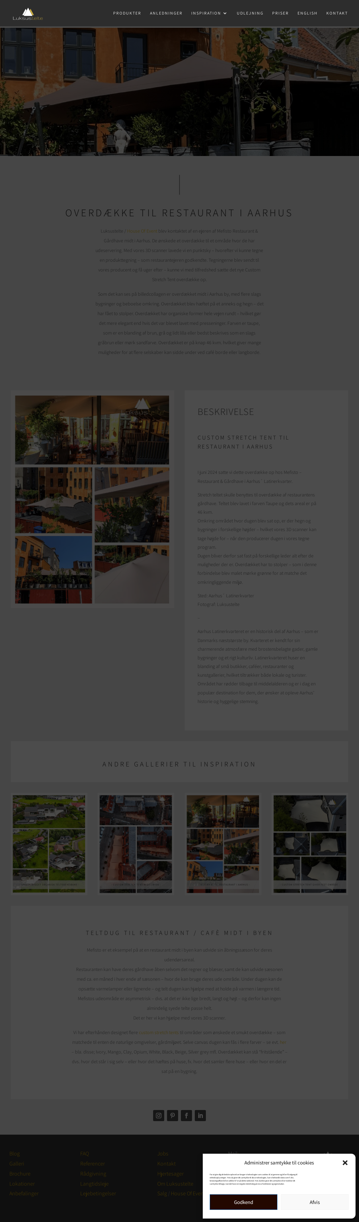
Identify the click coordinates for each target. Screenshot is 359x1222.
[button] (345, 1162)
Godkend (243, 1202)
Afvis (315, 1202)
